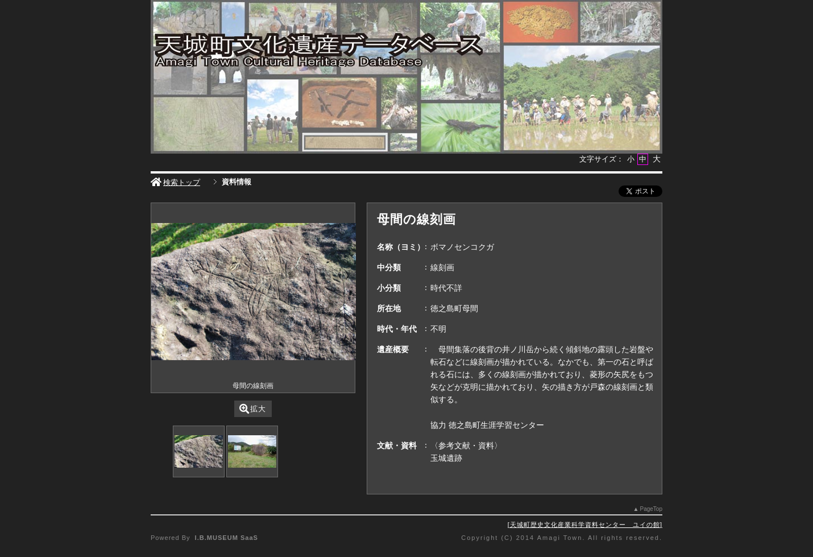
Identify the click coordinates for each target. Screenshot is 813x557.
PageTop (651, 509)
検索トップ (175, 182)
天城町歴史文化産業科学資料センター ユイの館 (585, 524)
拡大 (252, 409)
